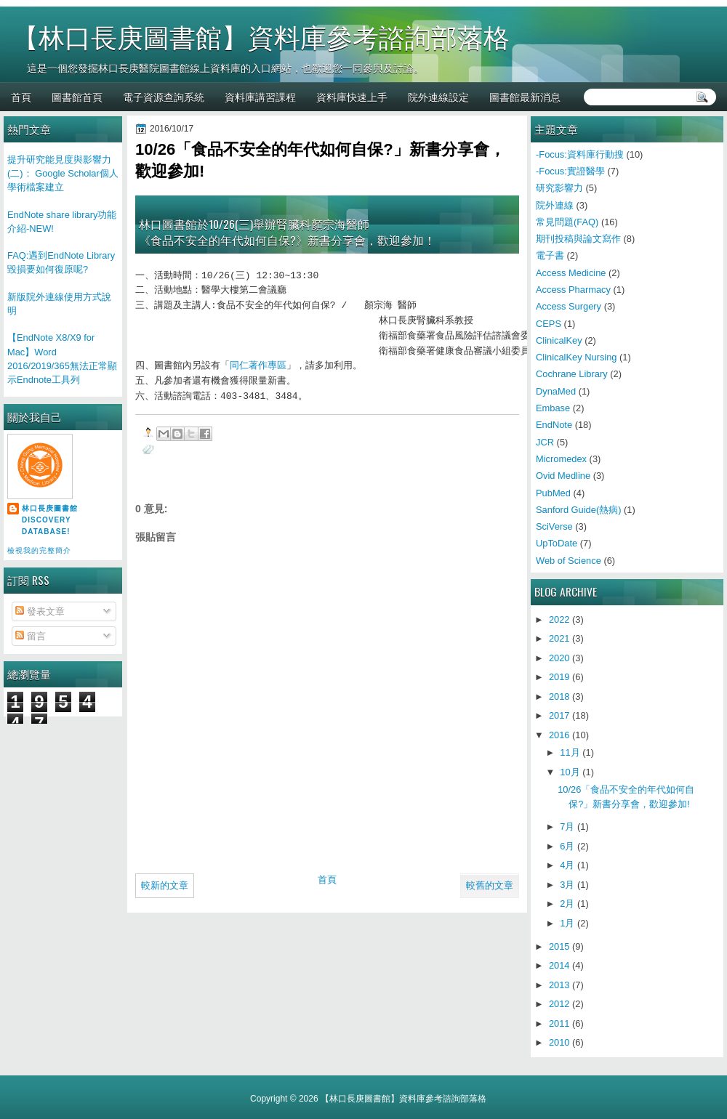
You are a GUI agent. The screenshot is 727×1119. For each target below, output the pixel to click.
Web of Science (568, 560)
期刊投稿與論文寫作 (578, 238)
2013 (559, 984)
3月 (567, 884)
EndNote (554, 424)
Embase (553, 408)
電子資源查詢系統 (163, 96)
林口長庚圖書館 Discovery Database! (50, 520)
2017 (559, 715)
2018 (559, 696)
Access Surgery (568, 306)
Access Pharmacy (573, 289)
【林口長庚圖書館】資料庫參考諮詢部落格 (261, 38)
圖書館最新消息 (525, 96)
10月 (569, 772)
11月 (569, 752)
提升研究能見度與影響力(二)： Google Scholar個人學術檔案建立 (63, 173)
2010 (559, 1042)
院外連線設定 (438, 96)
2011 (559, 1023)
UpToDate (556, 543)
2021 (559, 638)
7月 (567, 826)
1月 (567, 923)
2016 (559, 735)
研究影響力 (559, 187)
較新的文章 (164, 885)
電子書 (550, 255)
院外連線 (555, 205)
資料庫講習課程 (260, 96)
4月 (567, 865)
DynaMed (556, 391)
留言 (30, 636)
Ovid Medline (563, 475)
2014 (559, 965)
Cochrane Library (572, 373)
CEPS (548, 323)
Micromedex (561, 458)
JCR (545, 442)
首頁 (21, 96)
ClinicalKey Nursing (576, 357)
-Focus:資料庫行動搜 (580, 154)
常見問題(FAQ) (567, 222)
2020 (559, 658)
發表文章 (40, 611)
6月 (567, 846)
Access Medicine (571, 272)
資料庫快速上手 (351, 96)
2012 (559, 1003)
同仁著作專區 (258, 366)
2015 (559, 946)
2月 (567, 903)
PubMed (553, 493)
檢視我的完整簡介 (39, 550)
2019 (559, 676)
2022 (559, 619)
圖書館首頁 (77, 96)
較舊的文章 (489, 885)
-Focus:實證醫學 (570, 171)
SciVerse (554, 526)
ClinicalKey (559, 340)
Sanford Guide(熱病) (579, 509)
